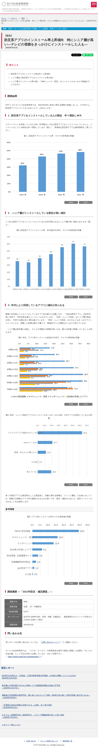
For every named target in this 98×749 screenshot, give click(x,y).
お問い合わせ (31, 741)
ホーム (3, 18)
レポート (14, 18)
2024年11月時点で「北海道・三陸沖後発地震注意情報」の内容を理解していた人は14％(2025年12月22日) (39, 676)
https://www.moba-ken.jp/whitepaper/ (23, 657)
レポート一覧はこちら (11, 725)
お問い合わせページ (49, 642)
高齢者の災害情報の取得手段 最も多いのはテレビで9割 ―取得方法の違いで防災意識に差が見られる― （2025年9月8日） (46, 696)
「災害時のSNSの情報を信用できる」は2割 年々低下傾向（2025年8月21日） (27, 706)
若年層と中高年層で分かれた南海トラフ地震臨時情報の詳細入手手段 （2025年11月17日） (31, 686)
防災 (23, 18)
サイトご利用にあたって (49, 741)
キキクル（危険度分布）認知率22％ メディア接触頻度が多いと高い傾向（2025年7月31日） (33, 716)
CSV (86, 202)
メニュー (94, 4)
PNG (71, 202)
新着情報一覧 (67, 741)
